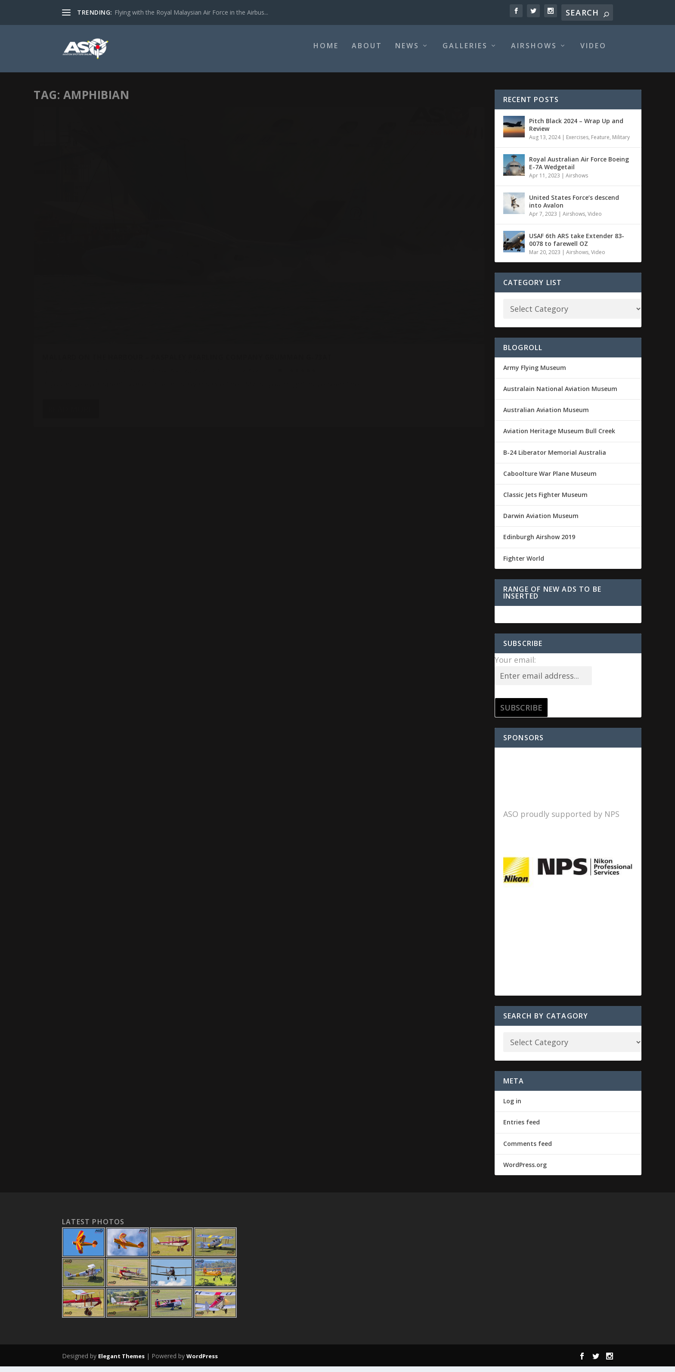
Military (621, 143)
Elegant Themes (121, 1362)
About (367, 52)
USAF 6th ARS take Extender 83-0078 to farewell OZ (576, 246)
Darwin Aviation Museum (541, 522)
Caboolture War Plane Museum (550, 479)
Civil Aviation (134, 272)
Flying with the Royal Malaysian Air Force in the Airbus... (191, 12)
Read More (70, 333)
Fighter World (523, 564)
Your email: (515, 666)
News (407, 52)
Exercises (577, 143)
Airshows (534, 52)
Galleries (465, 52)
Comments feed (527, 1149)
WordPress (202, 1362)
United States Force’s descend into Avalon (574, 207)
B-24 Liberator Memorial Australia (554, 458)
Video (593, 52)
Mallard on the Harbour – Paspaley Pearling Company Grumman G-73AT (132, 254)
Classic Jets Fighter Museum (545, 501)
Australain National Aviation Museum (560, 395)
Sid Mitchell (63, 272)
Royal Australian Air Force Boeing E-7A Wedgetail (579, 169)
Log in (512, 1107)
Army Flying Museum (534, 373)
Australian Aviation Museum (546, 416)
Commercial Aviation (67, 281)
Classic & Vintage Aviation (183, 272)
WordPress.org (525, 1171)
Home (326, 52)
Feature (600, 143)
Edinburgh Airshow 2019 (539, 543)
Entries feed (521, 1128)
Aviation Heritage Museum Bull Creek (559, 437)
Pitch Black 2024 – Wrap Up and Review (576, 131)
